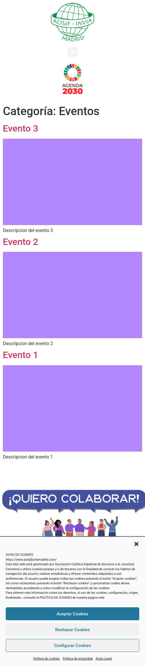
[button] (136, 544)
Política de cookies (46, 659)
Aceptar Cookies (73, 613)
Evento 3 (20, 128)
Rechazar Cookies (72, 629)
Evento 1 (20, 354)
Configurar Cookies (72, 645)
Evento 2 (20, 241)
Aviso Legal (104, 659)
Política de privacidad (78, 659)
